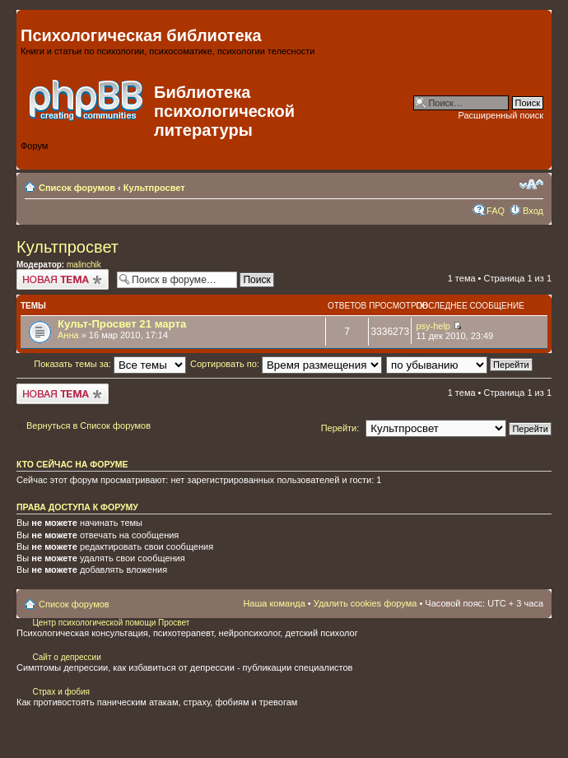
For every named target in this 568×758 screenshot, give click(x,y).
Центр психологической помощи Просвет (110, 622)
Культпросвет (154, 188)
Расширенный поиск (500, 115)
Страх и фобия (61, 691)
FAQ (496, 211)
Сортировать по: (286, 364)
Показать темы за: (110, 364)
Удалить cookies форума (365, 603)
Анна (68, 335)
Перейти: (340, 428)
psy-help (433, 326)
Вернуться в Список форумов (88, 425)
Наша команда (274, 603)
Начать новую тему (62, 279)
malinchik (84, 264)
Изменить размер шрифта (531, 184)
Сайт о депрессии (66, 657)
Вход (533, 211)
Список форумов (77, 188)
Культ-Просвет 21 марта (122, 324)
